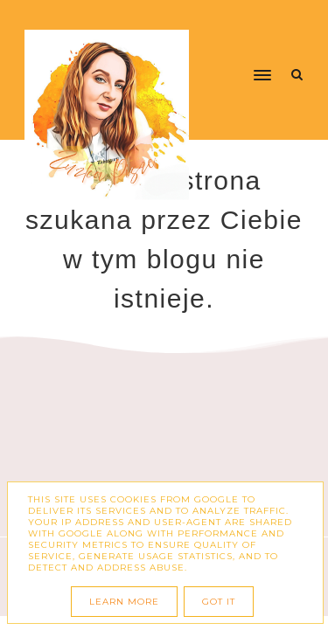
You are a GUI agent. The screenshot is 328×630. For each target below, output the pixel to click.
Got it (218, 601)
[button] (239, 42)
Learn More (124, 601)
